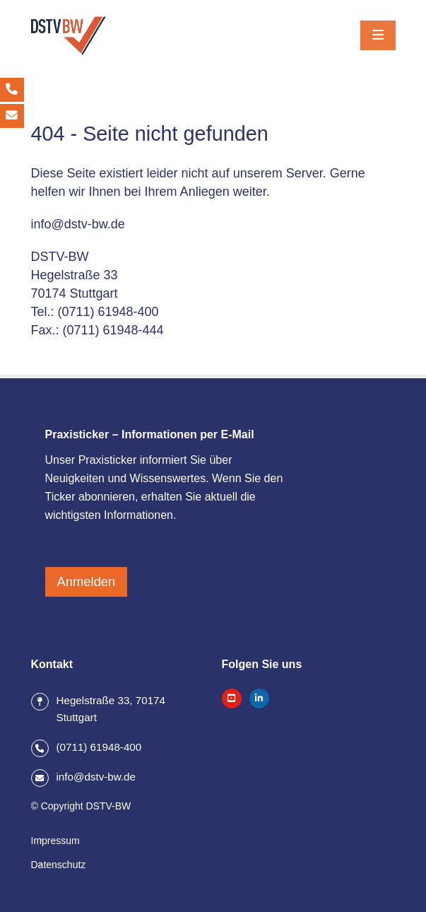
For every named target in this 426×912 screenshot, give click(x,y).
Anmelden (86, 581)
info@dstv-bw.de (78, 224)
